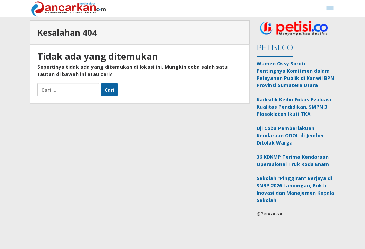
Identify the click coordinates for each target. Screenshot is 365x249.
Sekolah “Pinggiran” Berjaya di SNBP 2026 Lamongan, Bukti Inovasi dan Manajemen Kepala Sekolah (295, 189)
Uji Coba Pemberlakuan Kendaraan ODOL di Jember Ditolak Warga (290, 135)
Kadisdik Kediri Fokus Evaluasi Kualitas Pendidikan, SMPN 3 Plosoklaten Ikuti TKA (294, 106)
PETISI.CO (275, 47)
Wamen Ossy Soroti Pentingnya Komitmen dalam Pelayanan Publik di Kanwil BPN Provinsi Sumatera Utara (295, 74)
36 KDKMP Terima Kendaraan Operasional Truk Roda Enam (293, 160)
